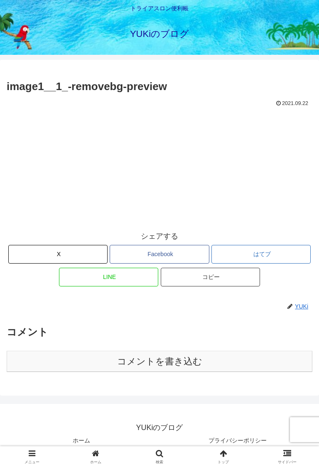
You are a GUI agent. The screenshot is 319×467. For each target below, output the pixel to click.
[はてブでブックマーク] (261, 254)
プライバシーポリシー (238, 440)
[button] (210, 277)
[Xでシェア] (58, 254)
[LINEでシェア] (108, 277)
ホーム (81, 440)
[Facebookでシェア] (159, 254)
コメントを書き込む (159, 361)
